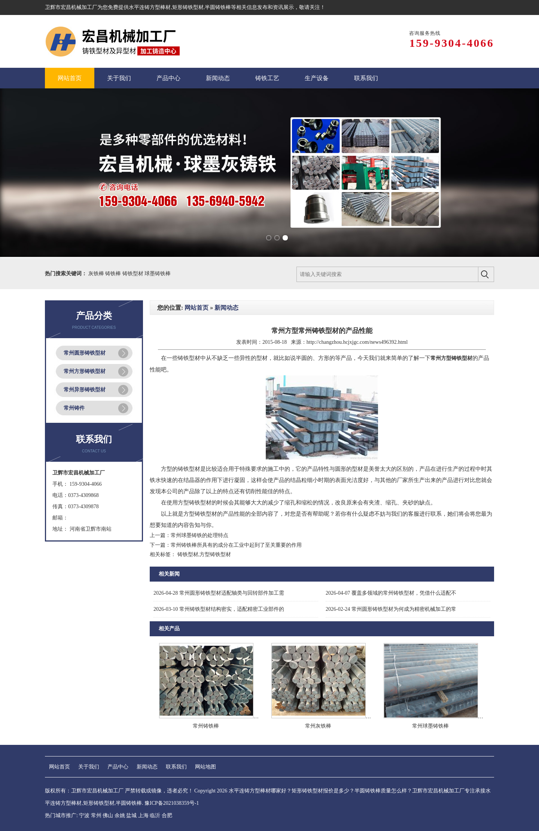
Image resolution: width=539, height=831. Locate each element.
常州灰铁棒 (318, 726)
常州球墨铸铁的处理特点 (199, 535)
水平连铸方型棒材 (150, 7)
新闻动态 (226, 307)
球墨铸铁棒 (157, 273)
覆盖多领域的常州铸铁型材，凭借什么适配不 (391, 593)
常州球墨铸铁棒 (430, 726)
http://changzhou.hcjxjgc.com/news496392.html (357, 342)
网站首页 (196, 307)
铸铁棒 (113, 273)
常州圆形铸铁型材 (85, 353)
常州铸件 (74, 408)
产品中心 (117, 767)
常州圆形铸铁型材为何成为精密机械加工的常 (391, 609)
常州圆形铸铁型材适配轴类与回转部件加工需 (218, 593)
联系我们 (176, 767)
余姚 (120, 815)
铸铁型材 (133, 273)
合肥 (167, 815)
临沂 (155, 815)
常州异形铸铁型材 (85, 389)
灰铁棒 (97, 273)
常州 (96, 815)
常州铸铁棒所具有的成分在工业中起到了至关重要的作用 (236, 545)
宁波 (84, 815)
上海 (143, 815)
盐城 (131, 815)
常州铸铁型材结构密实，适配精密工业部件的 (218, 609)
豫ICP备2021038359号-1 (171, 803)
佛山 (108, 815)
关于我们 (88, 767)
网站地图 (205, 767)
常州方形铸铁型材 (85, 371)
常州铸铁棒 (206, 726)
